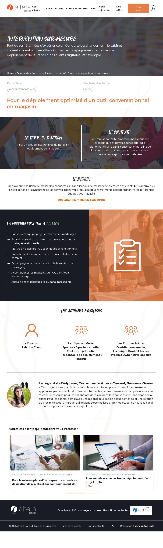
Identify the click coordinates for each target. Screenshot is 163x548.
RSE (93, 8)
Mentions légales (71, 526)
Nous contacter (139, 8)
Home (10, 73)
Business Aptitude (143, 526)
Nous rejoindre (104, 8)
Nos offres (119, 8)
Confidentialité (96, 526)
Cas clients (36, 8)
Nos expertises (54, 8)
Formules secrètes (77, 8)
